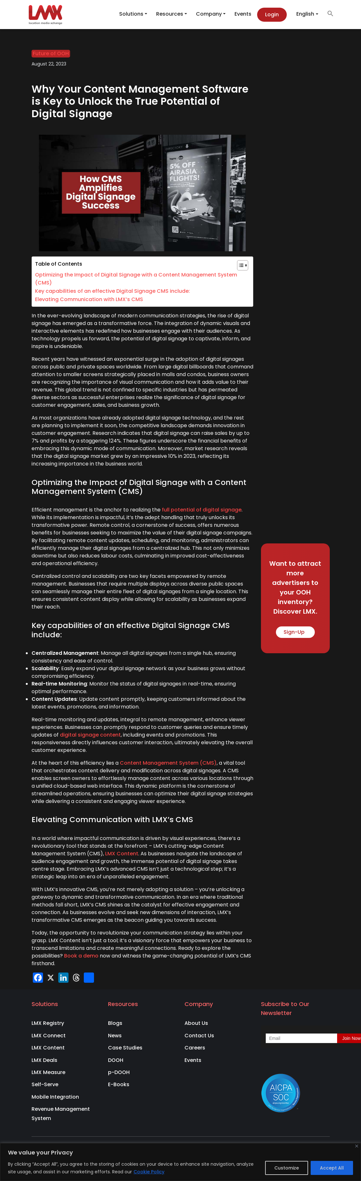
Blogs (115, 1023)
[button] (327, 13)
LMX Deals (44, 1060)
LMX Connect (49, 1035)
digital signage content (90, 734)
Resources (169, 14)
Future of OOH (51, 53)
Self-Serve (45, 1084)
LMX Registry (48, 1023)
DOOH (115, 1060)
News (115, 1035)
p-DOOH (119, 1072)
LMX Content (121, 853)
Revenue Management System (61, 1113)
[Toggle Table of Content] (239, 265)
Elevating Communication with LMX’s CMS (89, 299)
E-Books (118, 1084)
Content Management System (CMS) (168, 763)
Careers (194, 1047)
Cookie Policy (149, 1172)
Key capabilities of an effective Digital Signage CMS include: (112, 291)
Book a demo (81, 955)
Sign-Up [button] (295, 632)
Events (243, 14)
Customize (286, 1168)
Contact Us (199, 1035)
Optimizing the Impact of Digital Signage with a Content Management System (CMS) (136, 279)
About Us (196, 1023)
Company (209, 14)
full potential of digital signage (202, 509)
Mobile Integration (55, 1097)
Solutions (131, 14)
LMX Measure (48, 1072)
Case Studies (125, 1047)
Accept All (332, 1168)
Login (272, 14)
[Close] (356, 1146)
